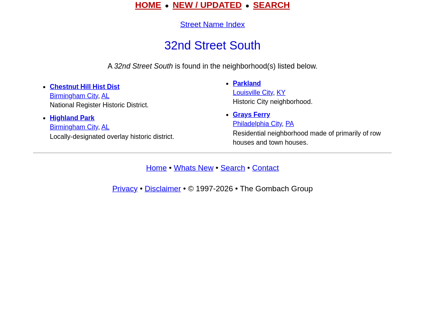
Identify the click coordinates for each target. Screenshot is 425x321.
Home (156, 167)
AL (105, 95)
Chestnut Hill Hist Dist (85, 86)
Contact (265, 167)
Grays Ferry (251, 114)
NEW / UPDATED (207, 5)
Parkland (247, 83)
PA (290, 123)
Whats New (194, 167)
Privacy (124, 188)
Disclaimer (163, 188)
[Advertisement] (212, 260)
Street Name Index (212, 24)
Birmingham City (74, 95)
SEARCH (271, 5)
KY (281, 92)
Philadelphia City (257, 123)
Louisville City (253, 92)
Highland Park (72, 117)
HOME (148, 5)
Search (232, 167)
